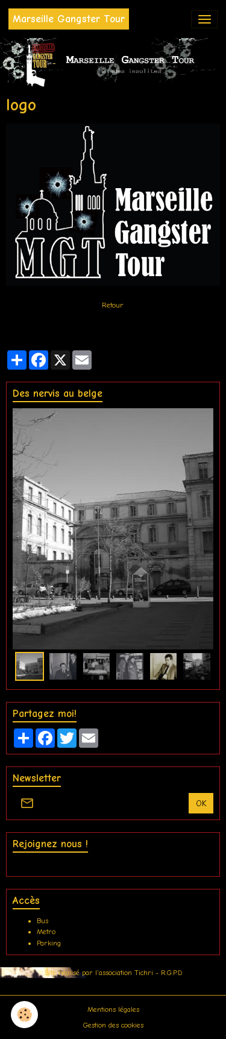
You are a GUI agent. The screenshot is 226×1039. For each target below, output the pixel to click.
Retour (113, 305)
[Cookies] (24, 1014)
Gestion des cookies (113, 1025)
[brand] (68, 19)
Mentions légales (113, 1009)
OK (201, 803)
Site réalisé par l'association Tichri (100, 972)
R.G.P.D (171, 972)
